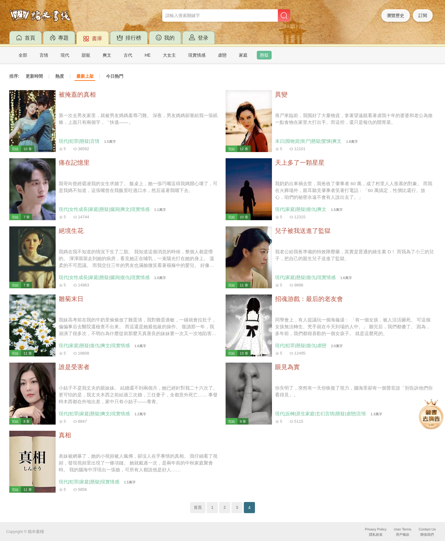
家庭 (243, 55)
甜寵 (86, 55)
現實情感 (197, 55)
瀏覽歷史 (395, 15)
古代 (128, 55)
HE (147, 55)
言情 (44, 55)
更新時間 (34, 76)
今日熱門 (114, 76)
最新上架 (85, 76)
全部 (23, 55)
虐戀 (222, 55)
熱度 (59, 76)
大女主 (169, 55)
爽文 (107, 55)
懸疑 (264, 55)
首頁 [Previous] (198, 507)
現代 (65, 55)
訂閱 (422, 15)
